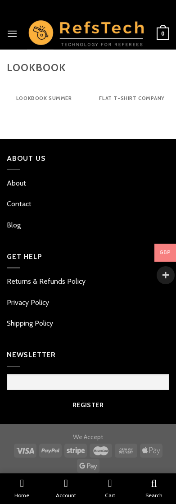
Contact (20, 204)
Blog (14, 225)
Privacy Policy (28, 302)
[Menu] (12, 34)
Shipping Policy (30, 323)
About (17, 183)
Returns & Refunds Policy (46, 281)
